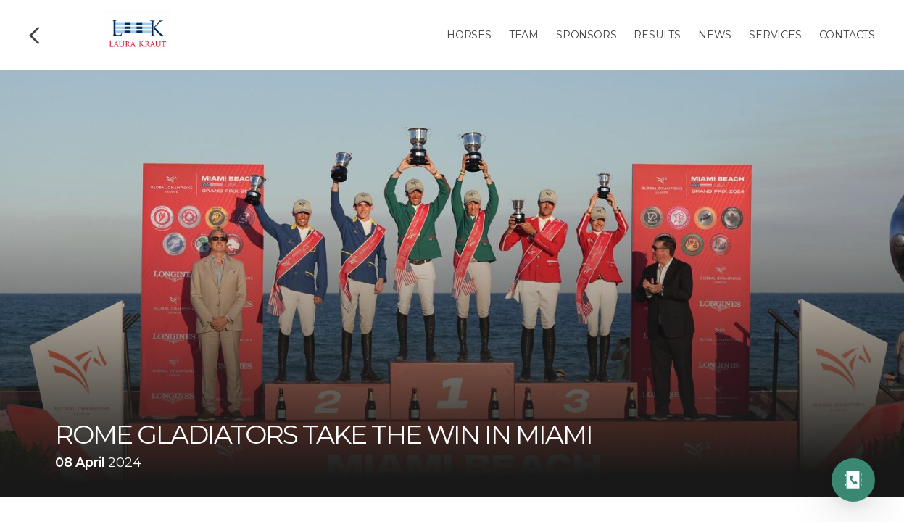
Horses (469, 34)
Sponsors (586, 34)
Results (657, 34)
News (714, 34)
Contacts (847, 34)
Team (524, 34)
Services (775, 34)
